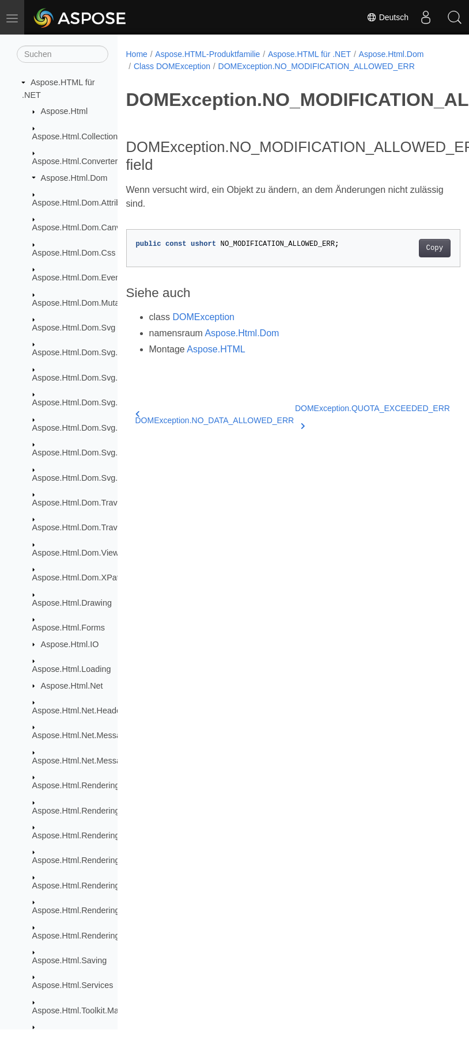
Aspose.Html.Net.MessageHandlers (98, 760)
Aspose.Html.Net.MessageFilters (92, 735)
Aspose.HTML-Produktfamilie (207, 54)
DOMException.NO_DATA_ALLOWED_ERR (214, 418)
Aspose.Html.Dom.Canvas (81, 227)
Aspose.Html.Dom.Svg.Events (87, 402)
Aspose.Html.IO (70, 644)
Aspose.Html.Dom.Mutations (84, 302)
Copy (434, 248)
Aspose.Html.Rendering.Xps (84, 935)
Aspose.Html (64, 111)
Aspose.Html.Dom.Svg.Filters (86, 427)
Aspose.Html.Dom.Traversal (83, 502)
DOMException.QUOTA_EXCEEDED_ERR (372, 415)
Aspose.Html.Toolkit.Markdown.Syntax (102, 1010)
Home (136, 54)
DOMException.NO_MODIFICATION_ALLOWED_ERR (316, 66)
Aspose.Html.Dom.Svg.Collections (95, 352)
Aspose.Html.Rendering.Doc (84, 810)
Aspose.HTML (216, 349)
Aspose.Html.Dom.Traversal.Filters (96, 527)
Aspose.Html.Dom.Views (77, 552)
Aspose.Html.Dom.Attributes (84, 202)
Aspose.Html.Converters (77, 161)
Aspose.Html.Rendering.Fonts (87, 835)
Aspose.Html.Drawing (72, 602)
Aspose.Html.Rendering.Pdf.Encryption (104, 910)
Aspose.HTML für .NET (309, 54)
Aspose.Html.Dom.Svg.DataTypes (95, 377)
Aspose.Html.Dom (74, 178)
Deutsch (387, 17)
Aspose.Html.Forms (68, 627)
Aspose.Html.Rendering (76, 785)
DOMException (203, 317)
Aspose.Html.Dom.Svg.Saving (87, 477)
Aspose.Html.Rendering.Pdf (83, 885)
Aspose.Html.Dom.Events (79, 277)
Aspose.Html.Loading (71, 669)
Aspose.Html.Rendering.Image (88, 860)
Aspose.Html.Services (73, 985)
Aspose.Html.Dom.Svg (74, 327)
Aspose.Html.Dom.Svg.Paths (85, 452)
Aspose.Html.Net (72, 685)
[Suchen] (62, 54)
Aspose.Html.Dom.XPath (78, 577)
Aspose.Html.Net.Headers (80, 710)
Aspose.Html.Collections (77, 136)
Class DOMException (172, 66)
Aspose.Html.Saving (69, 960)
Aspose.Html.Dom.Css (74, 252)
